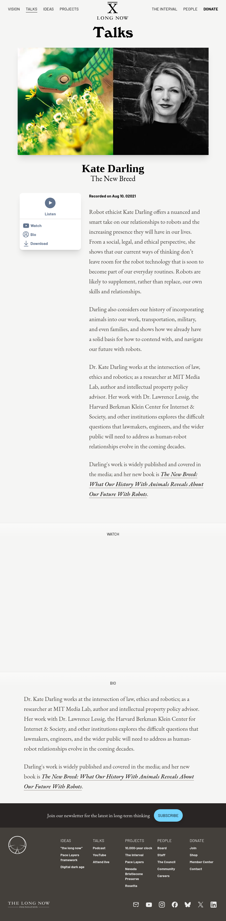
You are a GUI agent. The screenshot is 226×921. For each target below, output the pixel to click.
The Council (166, 862)
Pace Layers (134, 862)
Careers (163, 876)
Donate (210, 8)
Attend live (101, 862)
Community (166, 869)
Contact (196, 869)
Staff (161, 855)
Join (193, 848)
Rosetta (131, 885)
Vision (14, 8)
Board (162, 848)
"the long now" (71, 848)
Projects (69, 8)
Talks (31, 8)
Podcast (99, 848)
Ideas (48, 8)
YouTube (99, 855)
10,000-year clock (138, 848)
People (190, 8)
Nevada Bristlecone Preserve (134, 874)
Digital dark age (72, 867)
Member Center (201, 862)
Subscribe (168, 815)
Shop (194, 855)
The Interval (165, 8)
